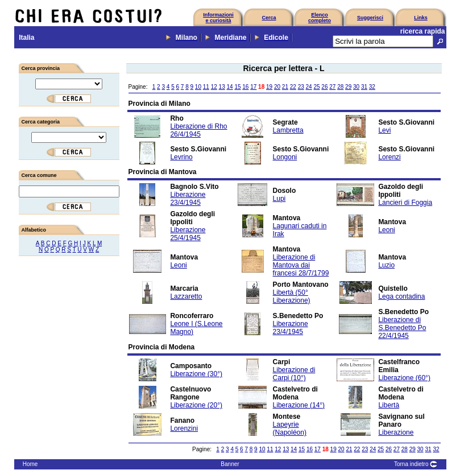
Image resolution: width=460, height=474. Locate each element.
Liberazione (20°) (196, 405)
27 (332, 87)
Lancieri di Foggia (405, 203)
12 (214, 87)
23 (301, 87)
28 (340, 87)
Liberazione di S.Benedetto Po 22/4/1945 (402, 328)
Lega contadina (401, 296)
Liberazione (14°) (299, 405)
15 (237, 87)
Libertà (388, 405)
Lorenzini (184, 428)
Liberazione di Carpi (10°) (294, 374)
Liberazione (395, 432)
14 (229, 87)
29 (348, 87)
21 (285, 87)
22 (293, 87)
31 (364, 87)
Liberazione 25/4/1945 (187, 234)
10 (198, 87)
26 (324, 87)
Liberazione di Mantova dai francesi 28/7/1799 (301, 265)
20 (277, 87)
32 (372, 87)
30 (356, 87)
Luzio (386, 265)
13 (222, 87)
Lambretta (288, 130)
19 (269, 87)
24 (309, 87)
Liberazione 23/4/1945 (187, 199)
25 (316, 87)
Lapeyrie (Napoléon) (289, 428)
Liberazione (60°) (404, 378)
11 (206, 87)
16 (245, 87)
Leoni (386, 230)
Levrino (181, 157)
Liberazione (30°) (196, 374)
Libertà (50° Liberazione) (291, 296)
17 (253, 87)
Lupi (279, 199)
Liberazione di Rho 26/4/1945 (198, 130)
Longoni (285, 157)
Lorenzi (389, 157)
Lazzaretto (186, 296)
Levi (384, 130)
